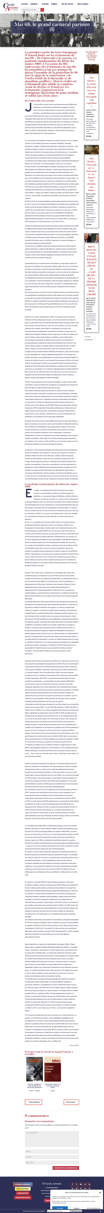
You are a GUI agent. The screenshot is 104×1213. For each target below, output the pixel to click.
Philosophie (90, 116)
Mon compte (82, 4)
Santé (88, 202)
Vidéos (54, 4)
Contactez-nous (23, 1197)
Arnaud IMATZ (74, 1045)
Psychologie (90, 200)
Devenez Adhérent (23, 1184)
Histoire (89, 112)
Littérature (89, 114)
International (90, 302)
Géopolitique (90, 300)
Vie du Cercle (67, 4)
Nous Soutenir (23, 1189)
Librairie (33, 4)
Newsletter (23, 1193)
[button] (100, 1202)
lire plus (88, 136)
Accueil (24, 4)
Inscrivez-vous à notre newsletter (34, 1211)
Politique (89, 198)
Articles (45, 4)
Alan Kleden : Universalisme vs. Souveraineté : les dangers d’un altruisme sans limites (91, 174)
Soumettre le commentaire (65, 1168)
